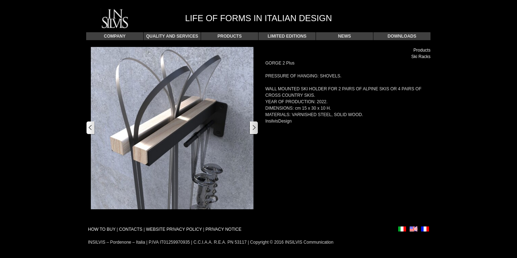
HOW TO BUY (102, 229)
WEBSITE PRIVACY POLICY (174, 229)
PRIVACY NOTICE (223, 229)
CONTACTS (130, 229)
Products (422, 50)
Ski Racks (420, 56)
